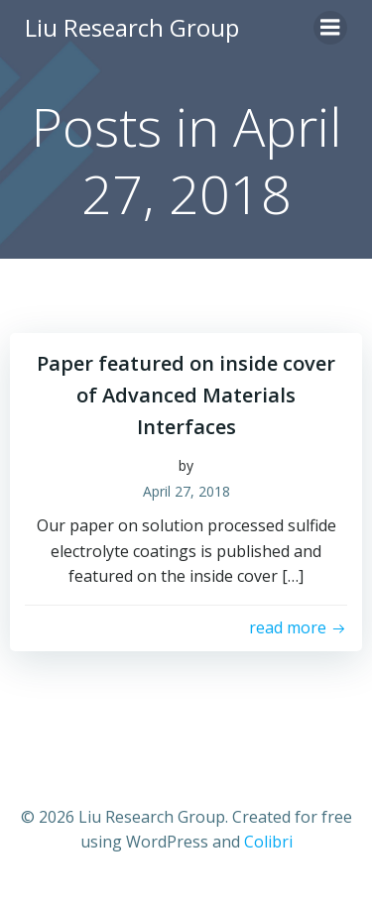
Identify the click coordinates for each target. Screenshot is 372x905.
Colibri (268, 841)
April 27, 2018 (186, 491)
